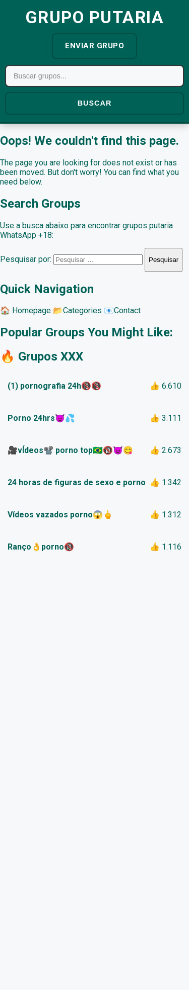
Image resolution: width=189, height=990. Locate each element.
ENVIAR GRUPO (94, 45)
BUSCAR (95, 103)
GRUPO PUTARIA (94, 17)
